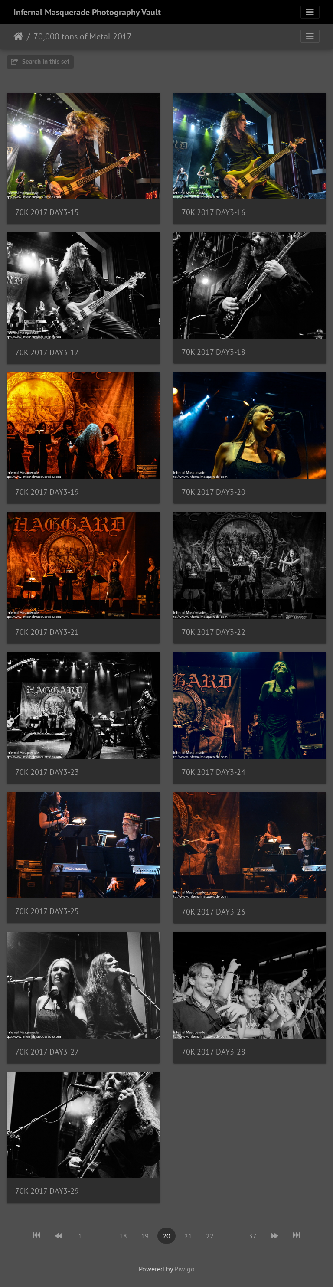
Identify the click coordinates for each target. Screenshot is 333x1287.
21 (188, 1235)
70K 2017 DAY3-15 (47, 212)
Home (18, 36)
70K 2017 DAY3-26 (213, 911)
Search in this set (40, 61)
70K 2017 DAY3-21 (47, 632)
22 (210, 1235)
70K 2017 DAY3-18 (213, 351)
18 (123, 1235)
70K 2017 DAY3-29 (47, 1191)
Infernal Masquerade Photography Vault (87, 12)
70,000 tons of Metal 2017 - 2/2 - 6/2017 (86, 36)
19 (145, 1235)
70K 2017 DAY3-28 (213, 1051)
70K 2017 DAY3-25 (47, 911)
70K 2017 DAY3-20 (213, 492)
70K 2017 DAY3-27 (47, 1051)
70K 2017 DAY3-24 (213, 772)
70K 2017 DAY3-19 (47, 492)
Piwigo (184, 1268)
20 (166, 1235)
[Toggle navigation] (310, 12)
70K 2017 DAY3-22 (213, 632)
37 (253, 1235)
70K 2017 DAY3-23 (47, 772)
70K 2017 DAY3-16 (213, 212)
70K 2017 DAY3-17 (47, 352)
